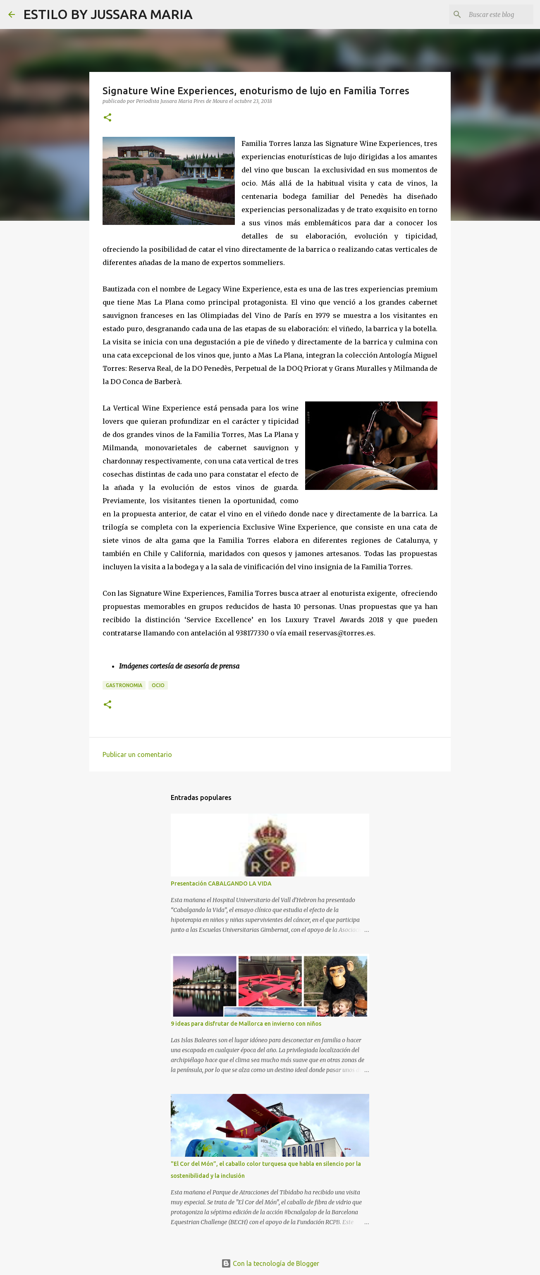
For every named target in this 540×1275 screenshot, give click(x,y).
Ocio (158, 685)
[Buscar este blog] (490, 14)
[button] (107, 118)
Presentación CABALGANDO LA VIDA (221, 883)
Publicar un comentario (137, 754)
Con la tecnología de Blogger (270, 1263)
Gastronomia (124, 685)
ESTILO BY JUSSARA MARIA (108, 14)
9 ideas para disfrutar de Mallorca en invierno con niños (246, 1023)
